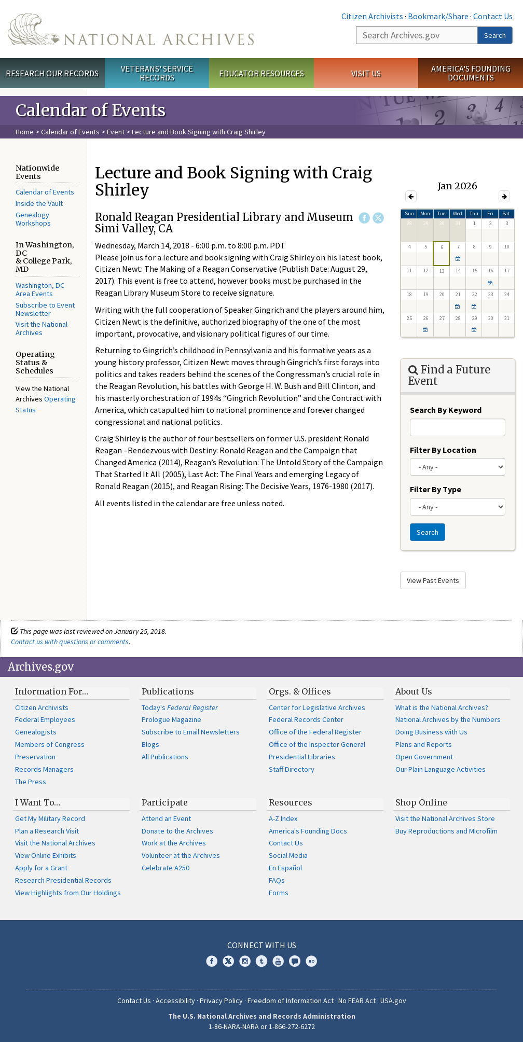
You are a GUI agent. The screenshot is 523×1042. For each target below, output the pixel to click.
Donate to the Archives (177, 831)
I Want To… (37, 802)
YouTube (278, 961)
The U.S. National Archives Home (131, 29)
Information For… (51, 691)
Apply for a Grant (41, 867)
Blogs (150, 744)
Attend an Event (166, 818)
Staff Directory (291, 769)
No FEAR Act (357, 1000)
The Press (30, 781)
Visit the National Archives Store (445, 818)
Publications (168, 691)
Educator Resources (261, 73)
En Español (285, 867)
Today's (180, 707)
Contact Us (493, 16)
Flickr (311, 961)
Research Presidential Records (63, 880)
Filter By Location (443, 449)
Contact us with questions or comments (70, 641)
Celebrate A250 (165, 867)
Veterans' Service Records (157, 72)
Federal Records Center (306, 719)
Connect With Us (261, 945)
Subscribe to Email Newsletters (191, 732)
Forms (278, 892)
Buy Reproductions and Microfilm (446, 831)
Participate (165, 802)
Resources (290, 802)
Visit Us (366, 73)
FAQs (277, 880)
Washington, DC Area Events (40, 289)
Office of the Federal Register (315, 732)
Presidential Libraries (302, 756)
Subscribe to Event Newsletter (45, 309)
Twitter (378, 218)
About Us (413, 691)
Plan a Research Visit (47, 831)
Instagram (245, 961)
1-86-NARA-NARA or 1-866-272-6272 (262, 1026)
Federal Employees (45, 719)
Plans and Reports (423, 744)
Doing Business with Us (431, 732)
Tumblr (261, 961)
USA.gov (393, 1000)
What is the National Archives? (441, 707)
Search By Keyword (445, 410)
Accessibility (175, 1000)
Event (116, 131)
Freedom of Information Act (290, 1000)
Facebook (364, 218)
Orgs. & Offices (300, 691)
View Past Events (433, 580)
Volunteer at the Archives (181, 855)
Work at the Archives (174, 843)
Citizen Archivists (372, 16)
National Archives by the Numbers (448, 719)
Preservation (35, 756)
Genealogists (36, 732)
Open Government (424, 756)
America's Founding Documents (471, 72)
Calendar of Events (70, 131)
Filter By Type (435, 489)
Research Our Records (52, 73)
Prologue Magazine (171, 719)
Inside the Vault (39, 203)
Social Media (288, 855)
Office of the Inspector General (317, 744)
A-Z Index (283, 818)
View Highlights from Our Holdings (68, 892)
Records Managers (44, 769)
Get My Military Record (50, 818)
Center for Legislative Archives (317, 707)
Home (25, 131)
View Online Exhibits (45, 855)
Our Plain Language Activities (440, 769)
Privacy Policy (221, 1000)
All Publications (165, 756)
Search (495, 35)
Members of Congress (50, 744)
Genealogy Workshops (33, 219)
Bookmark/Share (438, 16)
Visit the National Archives (41, 328)
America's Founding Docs (308, 831)
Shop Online (421, 802)
